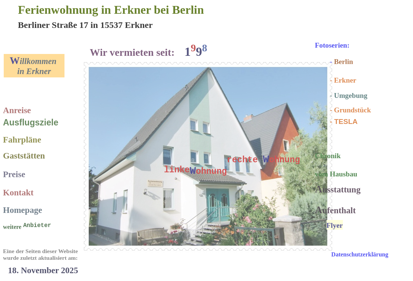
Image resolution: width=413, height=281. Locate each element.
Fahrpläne (22, 139)
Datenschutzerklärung (359, 254)
